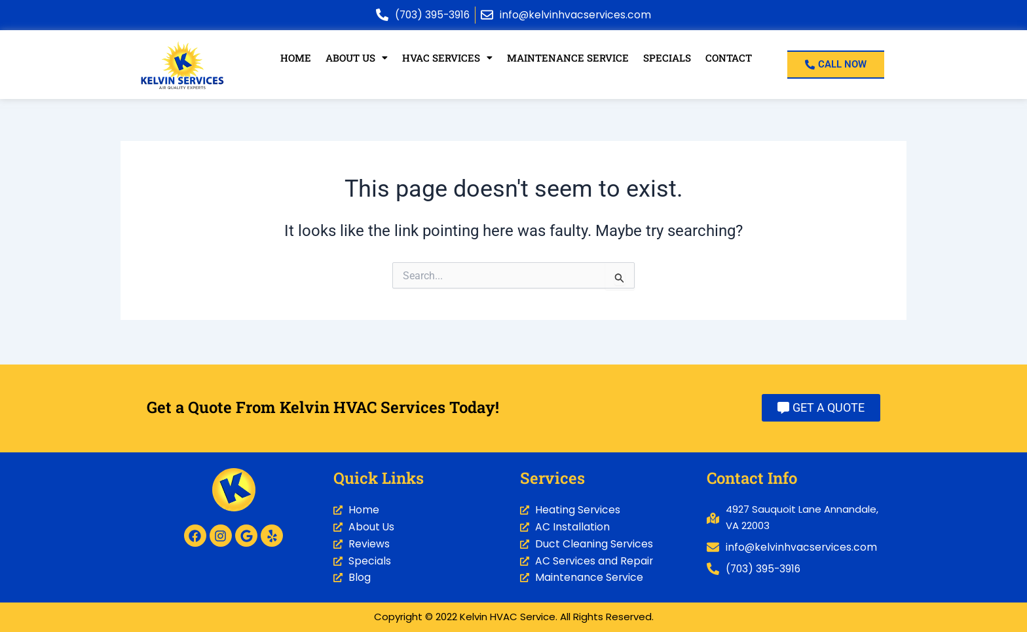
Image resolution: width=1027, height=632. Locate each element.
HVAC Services (448, 57)
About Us (357, 57)
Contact (727, 57)
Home (296, 57)
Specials (666, 57)
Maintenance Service (568, 57)
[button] (357, 58)
